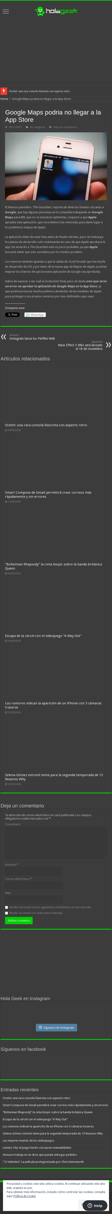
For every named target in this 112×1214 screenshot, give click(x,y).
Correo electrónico (18, 879)
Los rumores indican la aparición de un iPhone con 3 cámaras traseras (48, 1126)
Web (8, 893)
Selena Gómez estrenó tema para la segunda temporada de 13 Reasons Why (53, 1133)
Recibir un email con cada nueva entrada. (36, 913)
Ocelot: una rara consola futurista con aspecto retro (39, 91)
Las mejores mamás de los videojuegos (28, 1140)
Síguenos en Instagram (56, 1027)
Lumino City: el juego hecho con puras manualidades (37, 1147)
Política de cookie (24, 1196)
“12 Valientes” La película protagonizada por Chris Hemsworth (43, 1161)
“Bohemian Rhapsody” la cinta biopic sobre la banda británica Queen (48, 1112)
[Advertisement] (56, 49)
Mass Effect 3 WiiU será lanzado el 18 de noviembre (79, 345)
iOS (23, 217)
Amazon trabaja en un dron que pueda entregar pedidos (40, 1154)
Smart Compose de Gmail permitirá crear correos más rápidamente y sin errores (55, 1105)
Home (4, 99)
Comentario (13, 824)
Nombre (11, 864)
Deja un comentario (65, 127)
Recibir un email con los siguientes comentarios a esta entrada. (50, 907)
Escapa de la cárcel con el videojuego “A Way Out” (43, 636)
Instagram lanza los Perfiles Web (33, 337)
